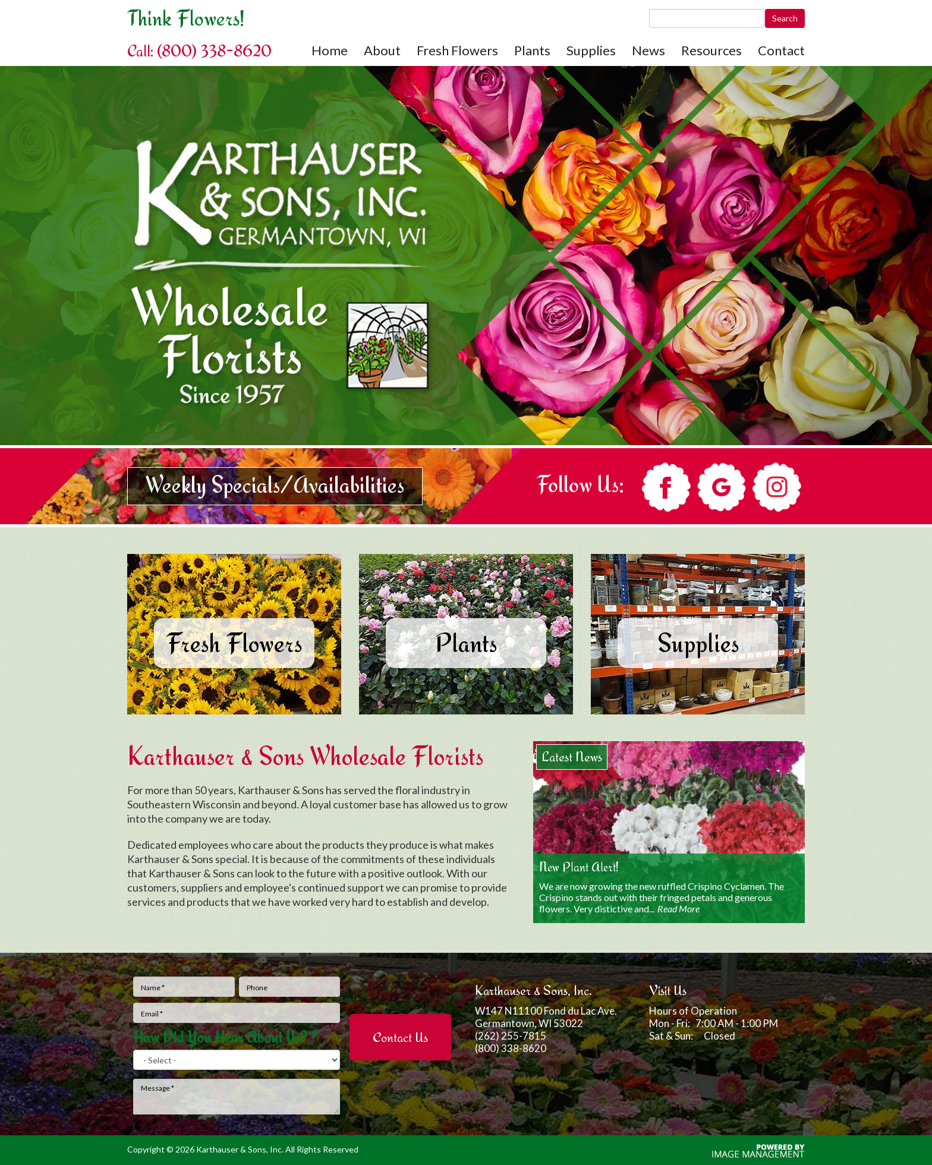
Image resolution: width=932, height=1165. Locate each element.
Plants (532, 50)
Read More (678, 908)
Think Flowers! (186, 18)
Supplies (591, 50)
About (382, 50)
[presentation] (401, 990)
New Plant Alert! (579, 866)
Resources (711, 50)
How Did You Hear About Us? (225, 1037)
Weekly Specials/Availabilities (275, 485)
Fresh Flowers (457, 50)
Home (329, 50)
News (648, 50)
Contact (781, 50)
